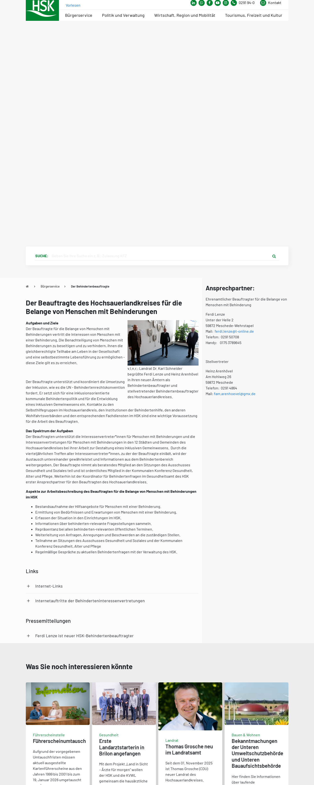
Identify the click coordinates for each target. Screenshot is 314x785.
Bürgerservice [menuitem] (78, 15)
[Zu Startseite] (27, 286)
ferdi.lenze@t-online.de (234, 331)
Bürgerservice (50, 286)
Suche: (41, 255)
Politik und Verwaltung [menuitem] (123, 15)
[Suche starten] (274, 256)
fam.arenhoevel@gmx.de (235, 393)
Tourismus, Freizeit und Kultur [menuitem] (253, 15)
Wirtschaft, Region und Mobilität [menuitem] (184, 15)
